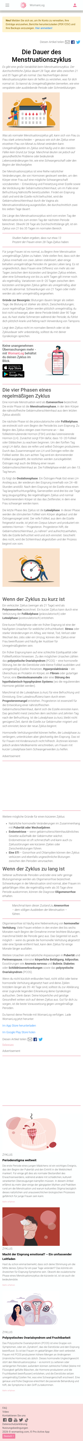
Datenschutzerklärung (14, 1424)
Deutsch (8, 1436)
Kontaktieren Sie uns (14, 1415)
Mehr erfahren (8, 1202)
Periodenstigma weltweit (19, 1160)
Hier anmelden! (43, 28)
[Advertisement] (41, 786)
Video (5, 1411)
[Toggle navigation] (7, 5)
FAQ (4, 1407)
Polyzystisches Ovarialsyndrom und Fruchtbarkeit (36, 1337)
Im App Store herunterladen (19, 1025)
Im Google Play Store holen (18, 1032)
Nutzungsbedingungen (15, 1427)
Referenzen (8, 1044)
